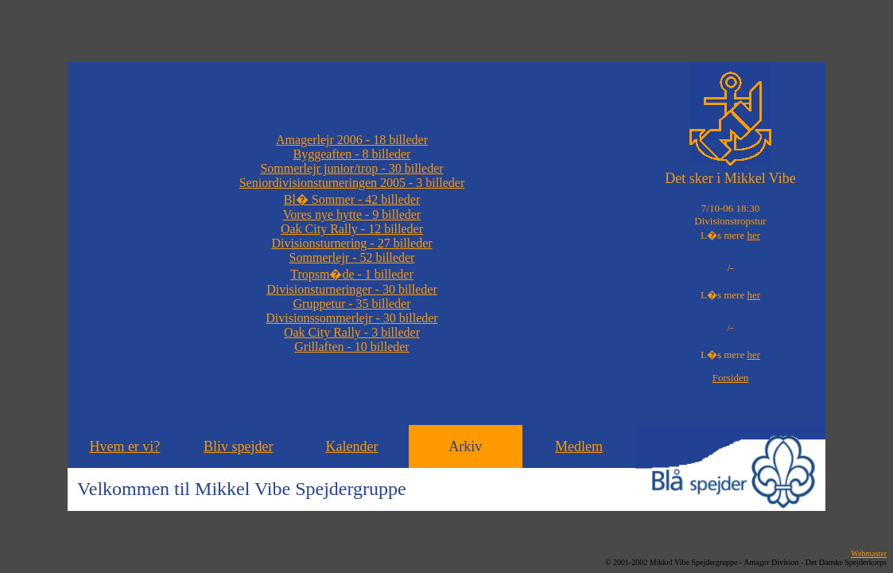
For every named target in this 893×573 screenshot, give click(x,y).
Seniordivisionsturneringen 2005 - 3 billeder (352, 182)
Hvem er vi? (124, 446)
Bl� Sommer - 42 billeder (352, 199)
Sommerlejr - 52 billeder (352, 257)
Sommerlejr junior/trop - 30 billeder (351, 168)
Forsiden (730, 378)
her (753, 235)
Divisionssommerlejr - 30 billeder (351, 318)
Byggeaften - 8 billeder (352, 154)
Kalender (351, 446)
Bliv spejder (239, 446)
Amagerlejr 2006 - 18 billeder (352, 139)
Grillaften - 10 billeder (351, 346)
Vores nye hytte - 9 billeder (352, 214)
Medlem (579, 446)
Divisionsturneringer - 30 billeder (351, 289)
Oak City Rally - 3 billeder (352, 332)
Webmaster (869, 553)
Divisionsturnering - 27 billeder (351, 243)
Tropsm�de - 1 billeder (351, 274)
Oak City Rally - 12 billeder (352, 229)
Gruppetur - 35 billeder (352, 303)
